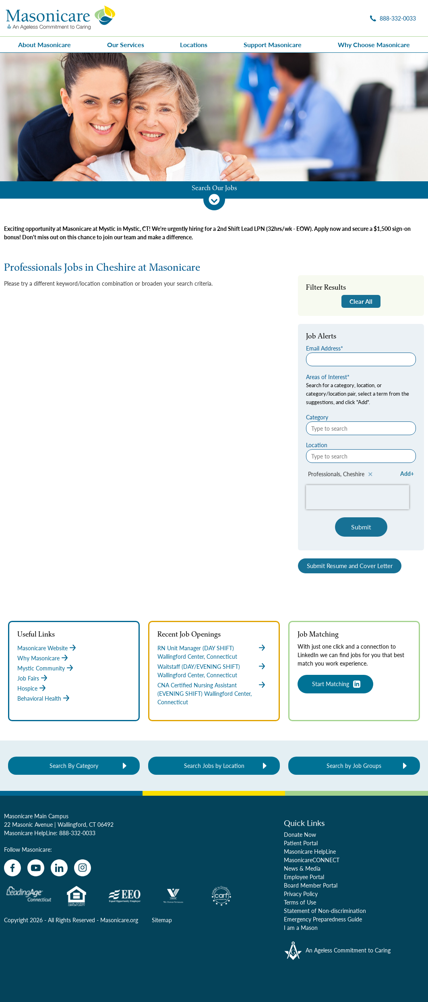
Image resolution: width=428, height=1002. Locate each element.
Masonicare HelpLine (310, 851)
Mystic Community (41, 668)
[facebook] (12, 867)
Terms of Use (300, 902)
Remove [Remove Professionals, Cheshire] (370, 474)
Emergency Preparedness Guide (323, 919)
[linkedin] (59, 867)
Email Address (323, 348)
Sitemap (162, 920)
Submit (361, 526)
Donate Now (300, 834)
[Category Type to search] (361, 428)
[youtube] (35, 867)
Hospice (27, 688)
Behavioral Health (39, 698)
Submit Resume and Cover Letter (350, 565)
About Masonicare (44, 44)
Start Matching (330, 684)
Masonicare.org (119, 920)
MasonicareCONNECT (311, 860)
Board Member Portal (310, 885)
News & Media (302, 868)
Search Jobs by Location (214, 765)
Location (316, 445)
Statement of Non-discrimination (325, 911)
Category (317, 417)
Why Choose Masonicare (374, 44)
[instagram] (82, 867)
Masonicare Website (42, 648)
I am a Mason (301, 927)
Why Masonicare (38, 658)
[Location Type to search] (361, 456)
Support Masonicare (273, 44)
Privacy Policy (301, 894)
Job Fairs (28, 678)
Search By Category (74, 765)
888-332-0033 (77, 833)
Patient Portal (301, 843)
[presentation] (357, 497)
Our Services (125, 44)
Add (405, 473)
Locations (193, 44)
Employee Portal (304, 877)
